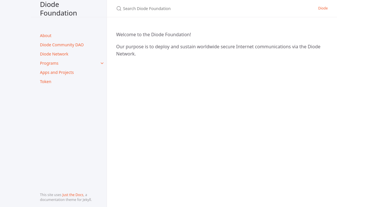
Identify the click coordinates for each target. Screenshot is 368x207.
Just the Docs (72, 194)
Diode (323, 8)
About (45, 35)
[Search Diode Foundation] (184, 8)
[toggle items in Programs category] (102, 63)
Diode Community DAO (62, 44)
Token (45, 81)
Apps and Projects (57, 72)
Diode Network (54, 54)
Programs (49, 63)
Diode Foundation (58, 8)
